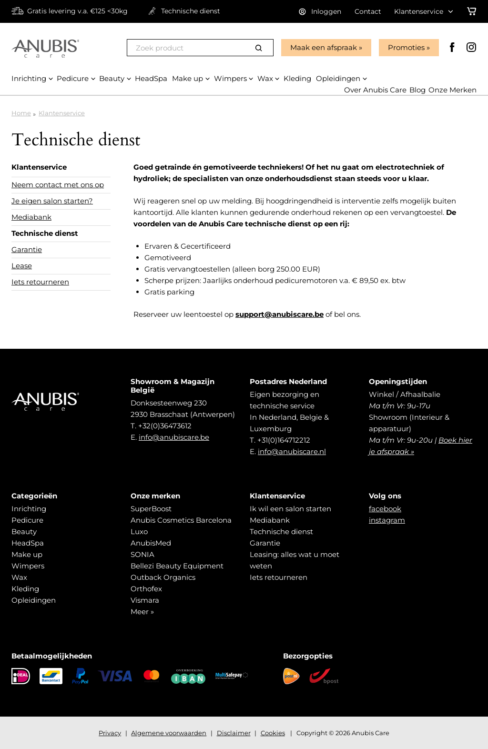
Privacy (110, 733)
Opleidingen (33, 600)
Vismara (145, 600)
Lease (21, 265)
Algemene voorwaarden (168, 733)
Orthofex (146, 588)
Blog (417, 89)
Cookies (273, 733)
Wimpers (27, 565)
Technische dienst (44, 233)
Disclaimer (234, 733)
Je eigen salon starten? (52, 200)
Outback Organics (163, 577)
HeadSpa (27, 542)
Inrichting (28, 508)
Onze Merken (452, 89)
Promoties (406, 47)
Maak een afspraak (323, 47)
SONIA (142, 554)
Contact (368, 11)
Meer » (142, 611)
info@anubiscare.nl (292, 451)
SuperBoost (151, 508)
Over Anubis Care (375, 89)
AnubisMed (151, 542)
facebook (385, 508)
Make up (26, 554)
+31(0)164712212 (283, 440)
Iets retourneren (40, 281)
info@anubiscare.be (174, 437)
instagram (387, 520)
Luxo (139, 531)
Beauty (24, 531)
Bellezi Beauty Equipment (177, 565)
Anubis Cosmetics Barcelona (181, 520)
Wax (19, 577)
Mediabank (31, 217)
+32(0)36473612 (165, 425)
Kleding (25, 588)
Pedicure (27, 520)
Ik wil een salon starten (290, 508)
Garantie (26, 249)
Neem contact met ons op (57, 184)
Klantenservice (62, 113)
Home (21, 113)
